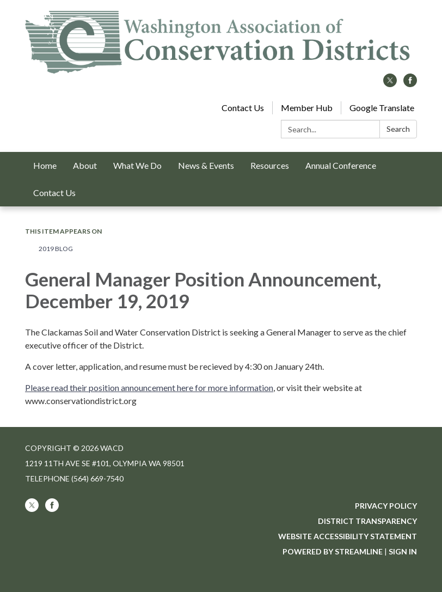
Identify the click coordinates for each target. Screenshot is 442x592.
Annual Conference (340, 165)
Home (45, 165)
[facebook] (410, 83)
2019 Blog (56, 249)
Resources (269, 165)
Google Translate (381, 107)
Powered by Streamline (333, 551)
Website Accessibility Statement (347, 536)
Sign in (403, 551)
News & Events (206, 165)
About (85, 165)
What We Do (137, 165)
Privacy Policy (386, 505)
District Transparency (367, 521)
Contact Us (243, 107)
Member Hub (307, 107)
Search (398, 128)
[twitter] (390, 83)
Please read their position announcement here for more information (149, 387)
